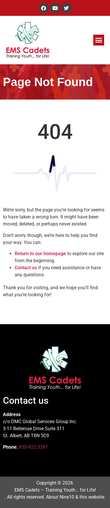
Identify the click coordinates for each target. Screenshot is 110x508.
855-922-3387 (33, 447)
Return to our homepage (40, 253)
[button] (98, 40)
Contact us (26, 267)
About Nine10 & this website (75, 497)
